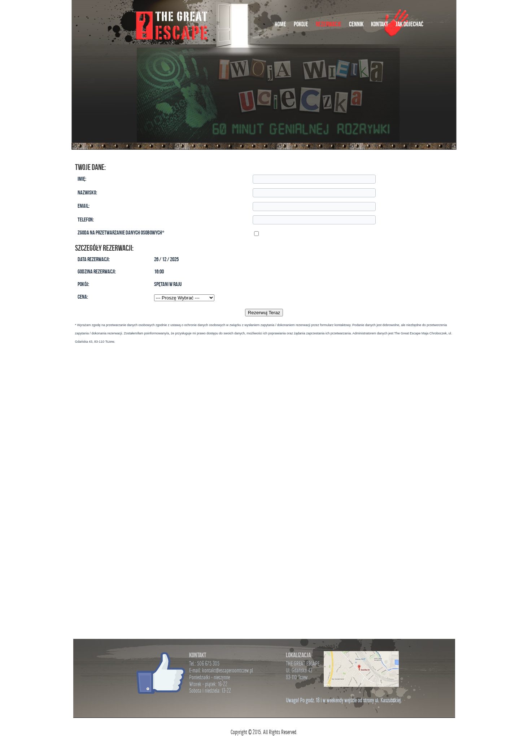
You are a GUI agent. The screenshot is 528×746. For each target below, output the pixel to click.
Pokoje (301, 24)
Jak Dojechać (409, 24)
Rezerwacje (328, 24)
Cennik (356, 24)
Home (280, 24)
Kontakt (379, 24)
